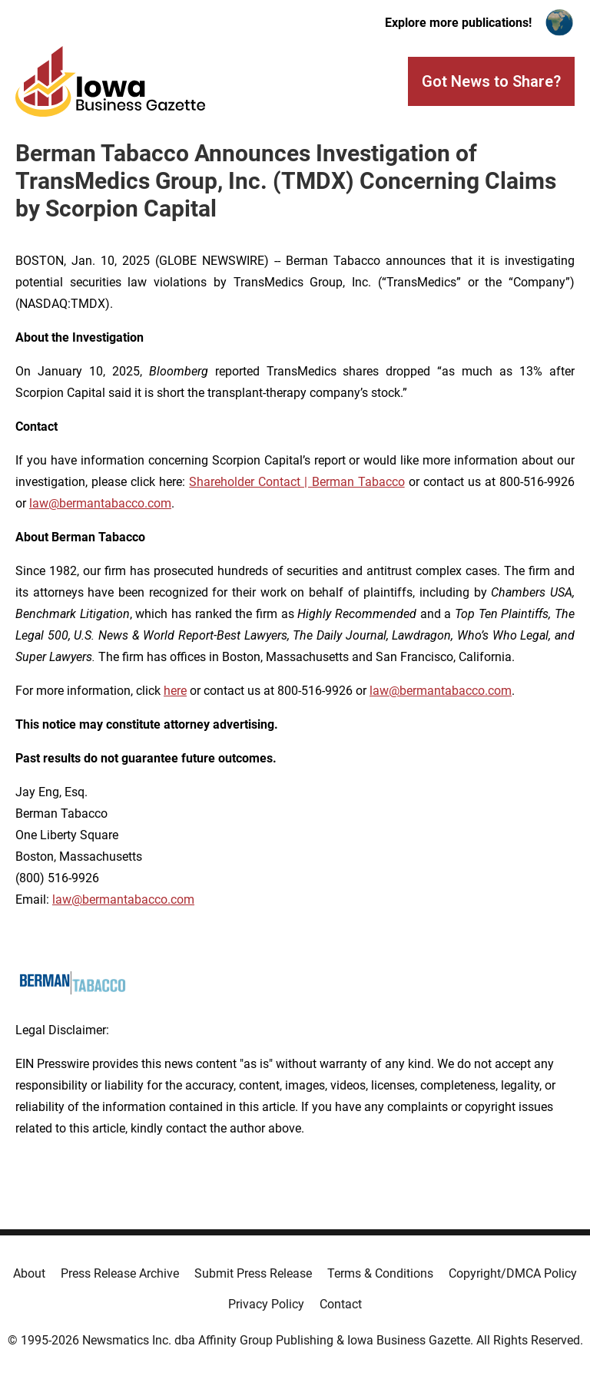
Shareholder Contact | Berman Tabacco (296, 482)
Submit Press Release (253, 1273)
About (29, 1273)
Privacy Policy (266, 1304)
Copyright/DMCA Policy (513, 1273)
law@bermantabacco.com (100, 503)
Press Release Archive (120, 1273)
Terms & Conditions (380, 1273)
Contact (341, 1304)
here (175, 690)
